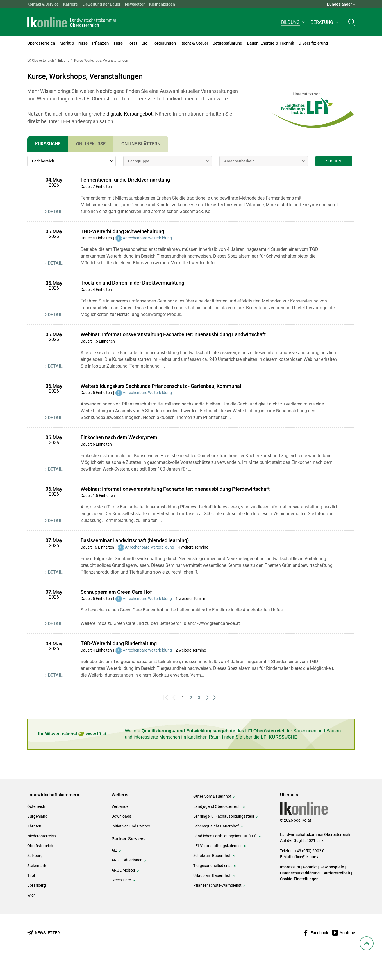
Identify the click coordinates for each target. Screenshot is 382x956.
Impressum (290, 867)
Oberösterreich (40, 845)
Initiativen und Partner (131, 826)
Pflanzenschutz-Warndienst (217, 885)
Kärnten (34, 826)
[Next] (207, 697)
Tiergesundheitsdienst (212, 865)
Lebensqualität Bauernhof (216, 826)
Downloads (121, 816)
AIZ (114, 850)
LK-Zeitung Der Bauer (101, 4)
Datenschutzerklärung (300, 873)
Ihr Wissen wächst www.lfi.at (72, 734)
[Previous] (174, 697)
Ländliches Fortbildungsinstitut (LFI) (225, 836)
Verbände (120, 806)
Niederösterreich (41, 836)
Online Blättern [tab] (140, 143)
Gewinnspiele (332, 867)
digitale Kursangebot (129, 114)
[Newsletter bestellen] (43, 933)
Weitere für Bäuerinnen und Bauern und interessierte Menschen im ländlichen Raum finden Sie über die (233, 733)
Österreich (36, 806)
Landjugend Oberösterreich (217, 806)
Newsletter (135, 4)
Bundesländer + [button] (341, 4)
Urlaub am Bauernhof (212, 875)
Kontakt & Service (43, 4)
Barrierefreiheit (336, 873)
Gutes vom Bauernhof (212, 796)
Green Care (121, 880)
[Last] (215, 697)
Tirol (31, 875)
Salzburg (35, 855)
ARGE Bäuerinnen (127, 860)
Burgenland (37, 816)
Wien (31, 895)
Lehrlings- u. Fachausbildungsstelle (223, 816)
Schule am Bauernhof (212, 855)
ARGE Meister (123, 870)
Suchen (333, 161)
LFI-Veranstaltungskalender (217, 845)
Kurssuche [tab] (47, 143)
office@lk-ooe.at (306, 856)
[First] (166, 697)
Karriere (70, 4)
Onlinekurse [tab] (91, 143)
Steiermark (36, 865)
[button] (293, 24)
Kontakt (310, 867)
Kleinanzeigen (162, 4)
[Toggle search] (351, 24)
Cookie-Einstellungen (299, 879)
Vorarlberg (36, 885)
